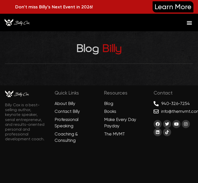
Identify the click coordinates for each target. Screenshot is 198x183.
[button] (189, 22)
